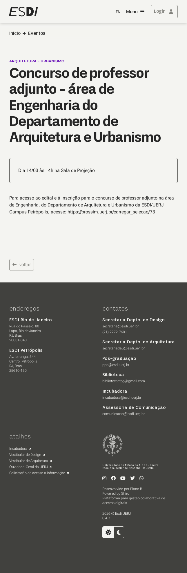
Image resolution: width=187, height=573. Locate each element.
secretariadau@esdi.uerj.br (123, 348)
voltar (21, 264)
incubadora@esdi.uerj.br (121, 398)
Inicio (15, 33)
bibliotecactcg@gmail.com (123, 381)
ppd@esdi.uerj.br (115, 365)
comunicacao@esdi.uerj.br (123, 414)
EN (118, 12)
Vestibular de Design (25, 455)
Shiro (125, 494)
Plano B (136, 489)
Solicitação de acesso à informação (37, 473)
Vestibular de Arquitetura (28, 461)
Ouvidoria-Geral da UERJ (28, 467)
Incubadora (18, 449)
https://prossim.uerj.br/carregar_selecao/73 (111, 212)
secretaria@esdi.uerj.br (120, 326)
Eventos (36, 33)
